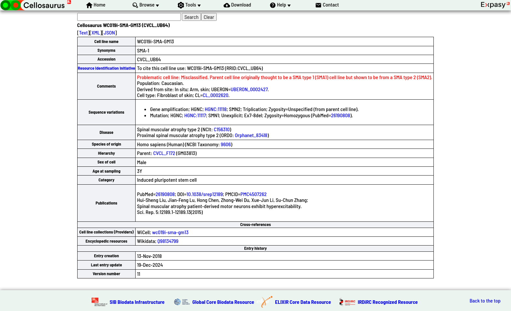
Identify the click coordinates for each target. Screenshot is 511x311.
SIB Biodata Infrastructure (137, 302)
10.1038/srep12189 (204, 194)
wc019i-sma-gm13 (170, 232)
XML (96, 32)
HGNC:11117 (195, 115)
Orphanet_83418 (251, 135)
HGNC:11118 (215, 109)
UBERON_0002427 (249, 89)
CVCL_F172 (164, 153)
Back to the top (485, 301)
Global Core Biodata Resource (223, 302)
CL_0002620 (215, 95)
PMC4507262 (254, 194)
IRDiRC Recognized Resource (388, 302)
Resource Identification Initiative (106, 68)
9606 (226, 144)
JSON (109, 32)
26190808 (340, 115)
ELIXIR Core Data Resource (303, 302)
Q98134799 (167, 241)
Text (83, 32)
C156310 (222, 129)
